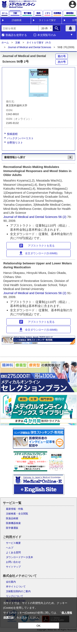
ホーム (5, 42)
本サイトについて (16, 586)
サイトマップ (13, 566)
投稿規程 (12, 133)
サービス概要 (13, 543)
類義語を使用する (16, 35)
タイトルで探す (47, 20)
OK (38, 625)
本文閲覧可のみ (46, 35)
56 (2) (62, 217)
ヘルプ (9, 547)
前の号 (62, 56)
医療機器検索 (13, 523)
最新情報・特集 (14, 508)
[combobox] (19, 28)
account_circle (72, 4)
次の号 (62, 61)
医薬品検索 (12, 518)
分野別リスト (15, 142)
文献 (17, 42)
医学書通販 (12, 527)
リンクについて (14, 596)
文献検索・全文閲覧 (17, 513)
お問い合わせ (13, 562)
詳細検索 (17, 20)
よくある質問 (13, 552)
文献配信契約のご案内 (18, 591)
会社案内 (11, 581)
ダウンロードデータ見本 (19, 557)
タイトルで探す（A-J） (39, 42)
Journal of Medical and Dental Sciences (29, 47)
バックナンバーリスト (20, 138)
